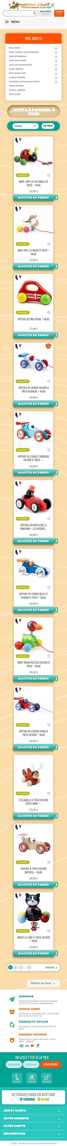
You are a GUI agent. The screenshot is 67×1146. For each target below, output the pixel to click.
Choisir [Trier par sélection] (25, 126)
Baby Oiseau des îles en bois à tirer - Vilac (33, 664)
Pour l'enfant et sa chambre (24, 52)
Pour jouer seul (17, 73)
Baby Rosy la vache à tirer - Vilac (33, 252)
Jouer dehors (16, 69)
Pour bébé (14, 47)
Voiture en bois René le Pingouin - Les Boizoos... (33, 527)
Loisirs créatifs (17, 77)
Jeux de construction (20, 64)
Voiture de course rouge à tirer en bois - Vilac (33, 733)
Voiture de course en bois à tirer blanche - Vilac (33, 389)
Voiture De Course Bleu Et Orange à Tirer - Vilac (33, 596)
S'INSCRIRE (50, 1064)
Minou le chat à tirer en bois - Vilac (33, 939)
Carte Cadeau (16, 85)
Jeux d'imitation (17, 56)
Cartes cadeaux (17, 90)
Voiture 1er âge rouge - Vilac (33, 319)
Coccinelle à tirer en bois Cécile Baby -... (33, 802)
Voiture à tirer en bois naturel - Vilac (33, 870)
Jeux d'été (14, 94)
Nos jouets (33, 38)
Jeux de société (17, 60)
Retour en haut (43, 983)
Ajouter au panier (33, 198)
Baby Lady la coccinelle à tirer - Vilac (33, 183)
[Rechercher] (20, 13)
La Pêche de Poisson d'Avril (24, 81)
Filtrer (48, 126)
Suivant (52, 967)
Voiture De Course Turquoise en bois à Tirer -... (33, 458)
